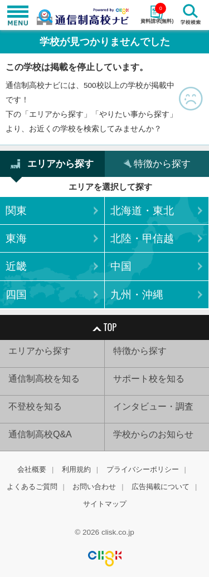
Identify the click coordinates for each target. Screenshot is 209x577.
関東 (16, 210)
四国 (16, 294)
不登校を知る (35, 406)
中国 (121, 266)
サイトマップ (105, 504)
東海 (16, 238)
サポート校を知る (148, 378)
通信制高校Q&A (40, 434)
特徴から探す (140, 351)
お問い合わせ (94, 486)
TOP (104, 327)
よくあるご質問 (32, 486)
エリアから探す (39, 351)
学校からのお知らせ (153, 434)
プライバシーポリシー (142, 469)
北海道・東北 (142, 210)
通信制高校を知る (44, 378)
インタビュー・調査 (153, 406)
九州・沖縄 (136, 294)
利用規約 (76, 469)
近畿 (16, 266)
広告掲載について (160, 486)
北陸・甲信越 (142, 238)
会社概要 (31, 469)
